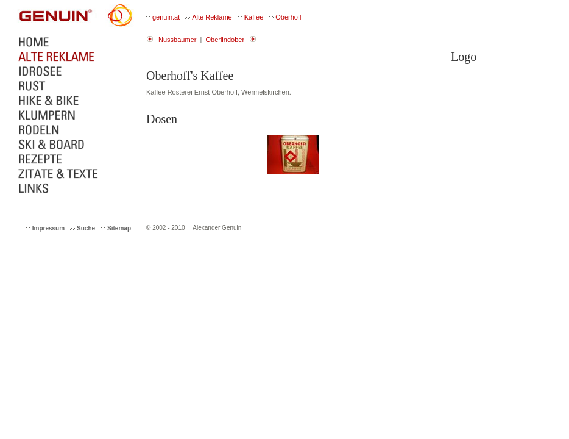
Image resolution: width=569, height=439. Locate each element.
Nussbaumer (177, 39)
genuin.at (166, 17)
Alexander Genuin (217, 227)
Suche (86, 228)
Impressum (48, 228)
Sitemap (119, 228)
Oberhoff (288, 17)
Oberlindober (224, 39)
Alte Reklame (211, 17)
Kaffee (254, 17)
